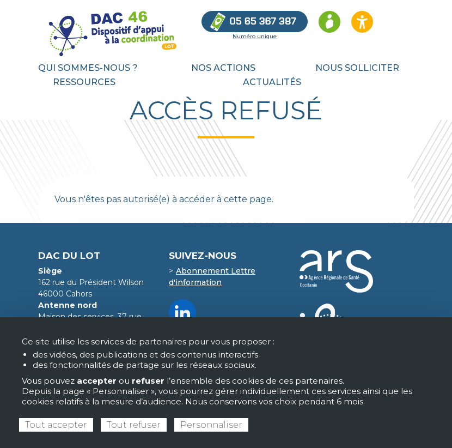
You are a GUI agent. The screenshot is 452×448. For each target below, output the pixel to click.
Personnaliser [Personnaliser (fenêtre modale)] (211, 425)
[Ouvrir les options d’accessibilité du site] (362, 22)
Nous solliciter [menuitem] (357, 68)
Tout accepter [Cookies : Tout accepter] (56, 425)
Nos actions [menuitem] (223, 68)
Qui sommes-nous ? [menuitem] (88, 68)
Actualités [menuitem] (272, 82)
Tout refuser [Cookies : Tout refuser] (134, 425)
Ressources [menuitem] (84, 82)
